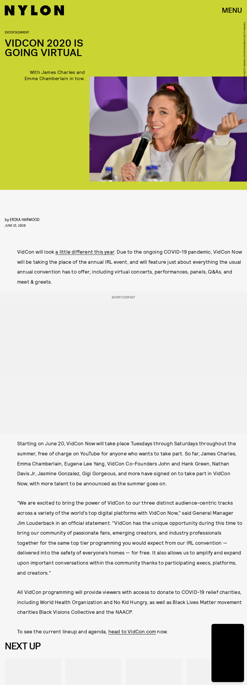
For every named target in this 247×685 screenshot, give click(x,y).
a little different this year (84, 252)
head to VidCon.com (132, 631)
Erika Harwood (24, 219)
